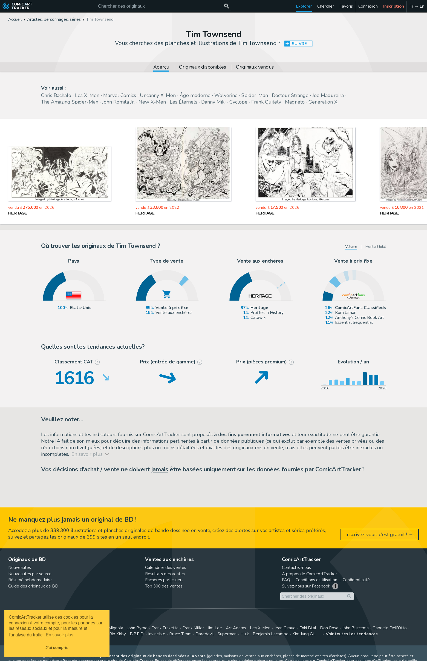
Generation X (322, 102)
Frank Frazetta (164, 628)
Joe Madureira (328, 95)
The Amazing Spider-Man (69, 102)
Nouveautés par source (29, 574)
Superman (227, 634)
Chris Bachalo (56, 95)
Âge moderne (195, 95)
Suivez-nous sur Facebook (306, 586)
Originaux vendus (255, 67)
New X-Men (152, 102)
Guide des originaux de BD (33, 586)
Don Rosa (329, 628)
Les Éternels (183, 102)
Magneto (295, 102)
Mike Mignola (111, 628)
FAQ (286, 580)
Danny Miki (213, 102)
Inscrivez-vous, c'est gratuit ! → (379, 534)
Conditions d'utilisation (316, 580)
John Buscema (355, 628)
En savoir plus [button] (59, 635)
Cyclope (238, 102)
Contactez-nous (296, 567)
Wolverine (226, 95)
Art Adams (236, 628)
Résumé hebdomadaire (30, 580)
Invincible (156, 634)
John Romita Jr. (118, 102)
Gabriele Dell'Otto (390, 628)
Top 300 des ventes (164, 586)
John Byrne (137, 628)
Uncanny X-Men (158, 95)
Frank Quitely (266, 102)
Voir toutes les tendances (352, 634)
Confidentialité (356, 580)
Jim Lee (215, 628)
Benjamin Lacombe (270, 634)
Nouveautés (19, 567)
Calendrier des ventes (165, 567)
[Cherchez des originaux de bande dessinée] (163, 6)
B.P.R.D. (137, 634)
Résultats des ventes (165, 574)
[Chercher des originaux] (226, 6)
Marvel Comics (119, 95)
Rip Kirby (117, 634)
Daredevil (204, 634)
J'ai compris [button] (56, 647)
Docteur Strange (290, 95)
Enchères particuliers (164, 580)
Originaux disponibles (202, 67)
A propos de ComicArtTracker (309, 574)
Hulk (244, 634)
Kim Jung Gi (303, 634)
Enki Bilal (307, 628)
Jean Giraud (285, 628)
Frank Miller (193, 628)
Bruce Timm (180, 634)
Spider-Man (254, 95)
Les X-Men (87, 95)
